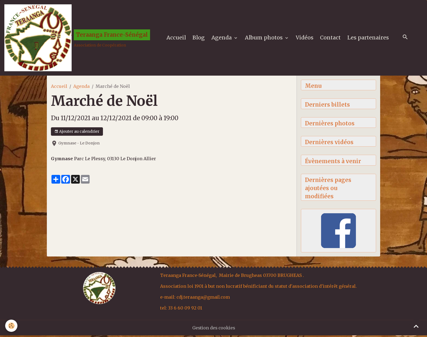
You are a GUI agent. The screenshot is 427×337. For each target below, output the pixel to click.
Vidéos (305, 38)
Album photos (265, 38)
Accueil (177, 38)
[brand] (77, 38)
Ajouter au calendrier (76, 132)
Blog (199, 38)
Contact (331, 38)
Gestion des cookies (213, 329)
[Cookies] (11, 326)
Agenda (223, 38)
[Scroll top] (416, 326)
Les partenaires (368, 38)
